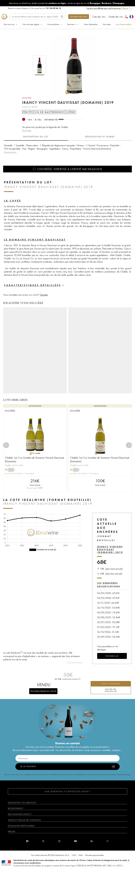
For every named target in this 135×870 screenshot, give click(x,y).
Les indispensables (123, 24)
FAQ (80, 855)
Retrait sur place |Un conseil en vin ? (34, 8)
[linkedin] (92, 841)
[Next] (129, 445)
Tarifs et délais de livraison (24, 819)
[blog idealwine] (107, 841)
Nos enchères (54, 24)
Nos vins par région (32, 24)
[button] (72, 65)
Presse (11, 831)
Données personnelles (94, 855)
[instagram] (59, 841)
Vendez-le (112, 656)
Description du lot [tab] (36, 136)
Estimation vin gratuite (22, 802)
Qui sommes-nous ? (19, 814)
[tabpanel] (68, 150)
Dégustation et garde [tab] (100, 136)
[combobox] (126, 8)
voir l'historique (111, 684)
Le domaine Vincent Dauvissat (35, 239)
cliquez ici (26, 8)
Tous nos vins (11, 24)
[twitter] (43, 841)
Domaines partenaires (21, 825)
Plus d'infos (26, 130)
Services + (73, 24)
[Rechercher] (37, 16)
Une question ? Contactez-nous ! (67, 791)
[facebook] (27, 841)
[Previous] (6, 445)
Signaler (44, 294)
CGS (74, 855)
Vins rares (107, 24)
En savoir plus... (10, 152)
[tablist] (68, 137)
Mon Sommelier (91, 24)
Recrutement (15, 808)
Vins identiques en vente (43, 691)
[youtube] (75, 841)
